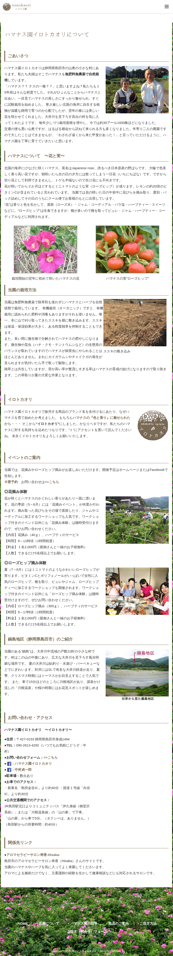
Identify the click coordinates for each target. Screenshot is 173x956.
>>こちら (52, 482)
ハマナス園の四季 (83, 923)
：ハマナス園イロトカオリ (29, 763)
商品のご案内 (118, 923)
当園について (49, 923)
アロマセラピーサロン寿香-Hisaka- (33, 855)
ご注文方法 (148, 923)
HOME (23, 923)
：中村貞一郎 (19, 769)
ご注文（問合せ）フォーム (87, 931)
